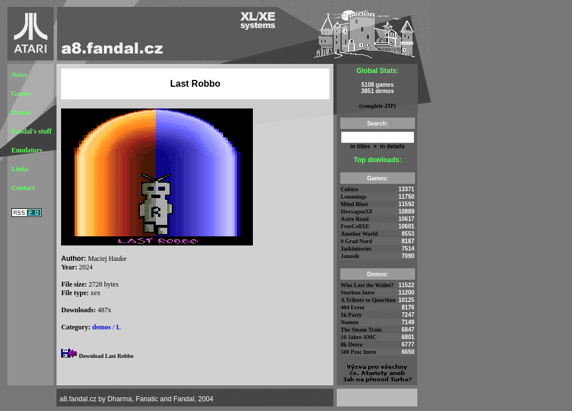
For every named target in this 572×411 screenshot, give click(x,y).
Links (19, 169)
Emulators (26, 150)
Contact (23, 188)
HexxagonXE (357, 211)
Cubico (349, 189)
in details (391, 146)
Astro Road (355, 219)
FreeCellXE (355, 226)
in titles (360, 146)
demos (101, 327)
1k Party (351, 315)
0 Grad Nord (356, 241)
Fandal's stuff (31, 131)
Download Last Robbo (106, 356)
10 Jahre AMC (359, 337)
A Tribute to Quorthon (368, 300)
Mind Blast (354, 204)
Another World (359, 234)
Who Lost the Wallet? (367, 285)
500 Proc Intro (358, 352)
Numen (349, 322)
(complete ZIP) (377, 106)
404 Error (353, 307)
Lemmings (353, 197)
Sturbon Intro (358, 292)
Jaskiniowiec (356, 248)
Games (21, 94)
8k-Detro (351, 344)
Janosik (350, 256)
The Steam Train (361, 330)
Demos (21, 112)
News (19, 75)
